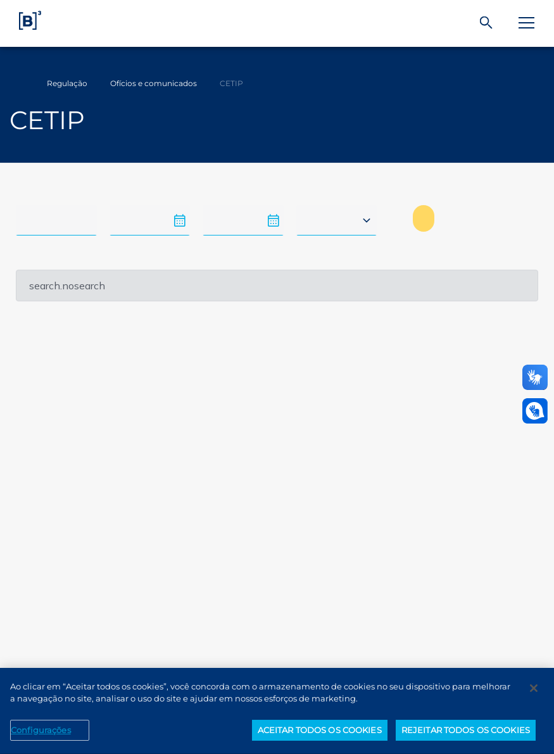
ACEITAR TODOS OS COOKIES (320, 736)
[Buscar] (486, 23)
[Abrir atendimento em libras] (535, 411)
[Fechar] (534, 694)
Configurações (41, 736)
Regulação (67, 83)
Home (17, 83)
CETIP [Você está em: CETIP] (231, 83)
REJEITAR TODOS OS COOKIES (465, 736)
